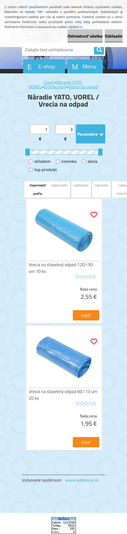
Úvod (48, 82)
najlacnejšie (59, 185)
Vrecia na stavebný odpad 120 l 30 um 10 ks (61, 267)
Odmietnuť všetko (85, 36)
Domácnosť (55, 86)
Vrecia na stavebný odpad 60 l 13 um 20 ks (63, 394)
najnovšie (101, 185)
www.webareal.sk (82, 480)
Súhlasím (114, 36)
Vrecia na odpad (83, 86)
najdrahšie (81, 185)
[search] (99, 50)
